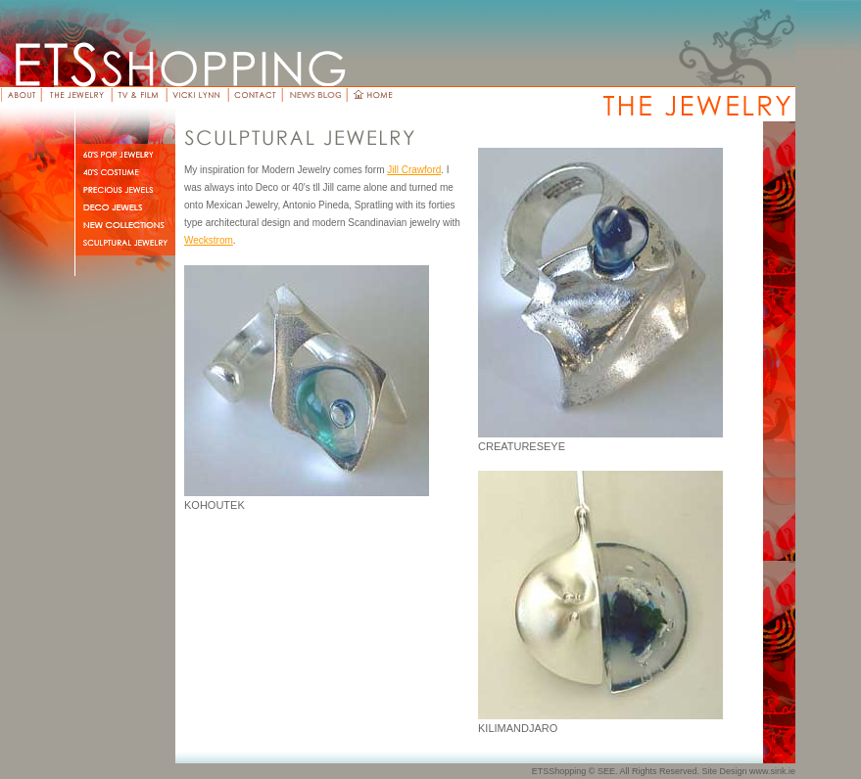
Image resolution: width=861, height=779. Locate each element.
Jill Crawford (414, 169)
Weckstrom (208, 240)
